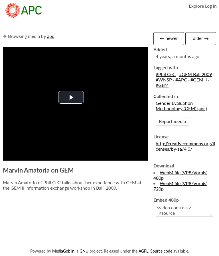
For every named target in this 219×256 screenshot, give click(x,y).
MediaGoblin (63, 251)
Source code (161, 251)
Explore (196, 6)
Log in (211, 6)
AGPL (143, 251)
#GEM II (198, 79)
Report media (172, 121)
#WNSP (164, 79)
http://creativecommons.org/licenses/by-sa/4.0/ (185, 146)
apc (50, 36)
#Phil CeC (166, 74)
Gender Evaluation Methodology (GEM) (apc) (181, 105)
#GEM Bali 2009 (195, 74)
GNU (84, 251)
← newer (169, 38)
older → (201, 38)
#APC (181, 79)
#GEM (162, 85)
